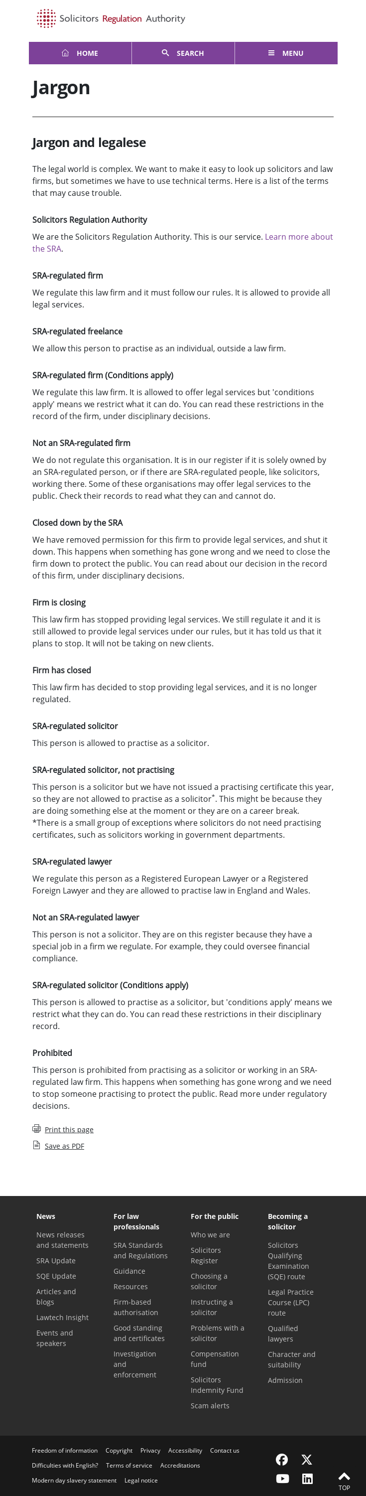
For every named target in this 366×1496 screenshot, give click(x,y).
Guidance (129, 1271)
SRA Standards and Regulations (141, 1250)
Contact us (225, 1450)
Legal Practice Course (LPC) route (291, 1302)
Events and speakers (54, 1338)
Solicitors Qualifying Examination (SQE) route (288, 1260)
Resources (131, 1286)
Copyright (119, 1450)
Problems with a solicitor (217, 1333)
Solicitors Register (206, 1255)
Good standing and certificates (139, 1333)
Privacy (150, 1450)
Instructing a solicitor (212, 1307)
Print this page (63, 1129)
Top (344, 1480)
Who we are (210, 1234)
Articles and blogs (56, 1297)
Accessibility (185, 1450)
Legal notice (141, 1480)
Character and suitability (292, 1359)
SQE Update (56, 1276)
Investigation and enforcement (135, 1364)
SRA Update (56, 1260)
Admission (285, 1380)
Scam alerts (210, 1405)
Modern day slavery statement (74, 1480)
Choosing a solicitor (209, 1281)
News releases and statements (62, 1240)
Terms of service (129, 1465)
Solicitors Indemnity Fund (217, 1385)
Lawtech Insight (62, 1317)
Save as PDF (58, 1146)
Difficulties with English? (65, 1465)
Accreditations (180, 1465)
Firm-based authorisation (136, 1307)
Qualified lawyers (283, 1334)
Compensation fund (215, 1359)
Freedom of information (65, 1450)
